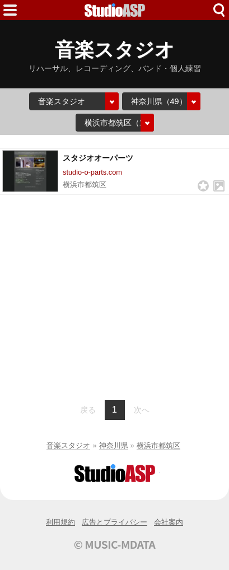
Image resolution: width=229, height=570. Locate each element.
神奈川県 (113, 445)
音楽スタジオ (68, 445)
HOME (114, 10)
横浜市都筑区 (158, 445)
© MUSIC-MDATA (115, 544)
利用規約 (60, 522)
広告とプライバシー (114, 522)
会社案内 (168, 522)
